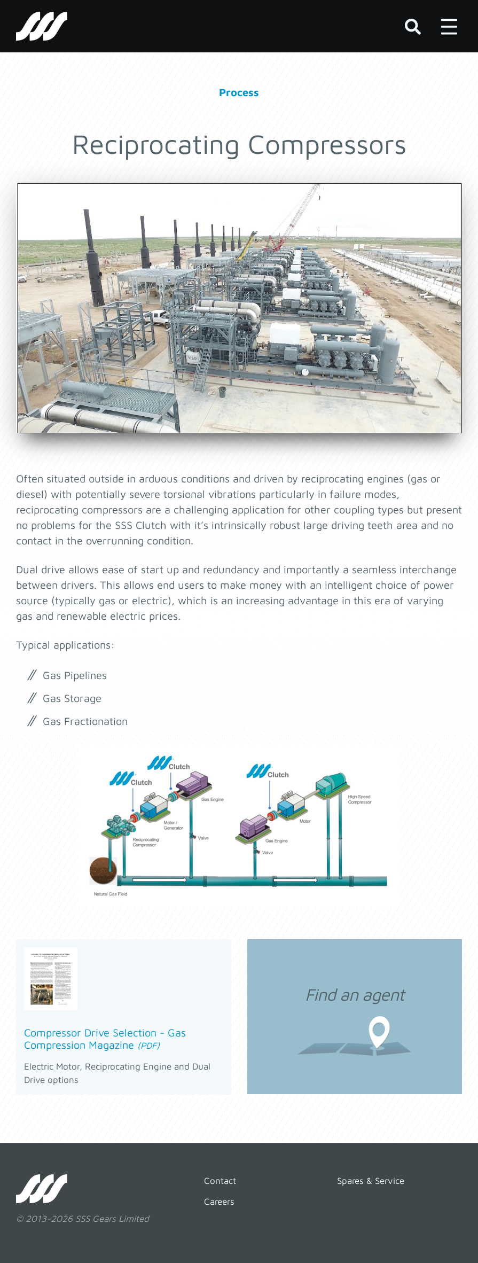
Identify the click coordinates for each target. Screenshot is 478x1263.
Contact (220, 1180)
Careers (219, 1201)
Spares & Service (370, 1180)
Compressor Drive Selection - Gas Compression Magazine (105, 1038)
